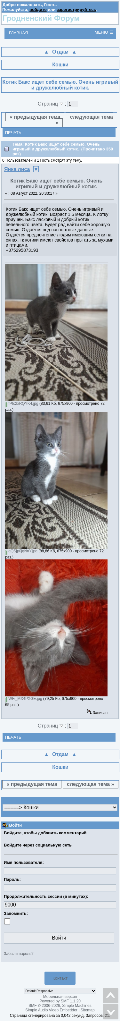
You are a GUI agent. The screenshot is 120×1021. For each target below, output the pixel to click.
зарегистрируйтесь (76, 9)
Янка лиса (17, 169)
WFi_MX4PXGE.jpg (23, 698)
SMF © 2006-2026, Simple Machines (59, 1005)
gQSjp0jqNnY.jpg (21, 551)
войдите (38, 9)
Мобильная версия (60, 996)
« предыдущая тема (35, 117)
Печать (13, 132)
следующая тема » (84, 119)
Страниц (51, 103)
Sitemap (88, 1010)
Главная (18, 32)
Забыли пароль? (19, 953)
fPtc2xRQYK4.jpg (21, 403)
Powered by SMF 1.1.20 (60, 1001)
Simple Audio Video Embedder (51, 1010)
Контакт (60, 978)
